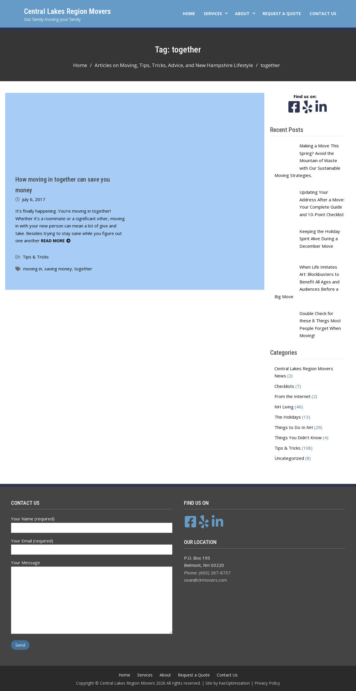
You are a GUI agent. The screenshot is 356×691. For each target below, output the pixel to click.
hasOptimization (234, 683)
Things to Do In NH (293, 427)
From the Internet (292, 396)
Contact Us (323, 13)
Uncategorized (289, 458)
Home (189, 13)
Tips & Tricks (36, 257)
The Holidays (287, 417)
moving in (32, 269)
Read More (53, 240)
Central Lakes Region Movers (67, 11)
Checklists (284, 386)
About (242, 13)
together (83, 269)
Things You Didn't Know (298, 437)
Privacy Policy (267, 683)
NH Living (284, 407)
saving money (58, 269)
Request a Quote (282, 13)
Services (213, 13)
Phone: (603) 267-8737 (207, 573)
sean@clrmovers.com (205, 580)
